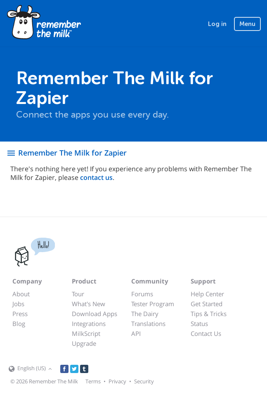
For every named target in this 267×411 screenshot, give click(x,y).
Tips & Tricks (209, 313)
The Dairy (144, 313)
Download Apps (94, 313)
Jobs (18, 304)
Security (144, 381)
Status (199, 323)
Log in (217, 24)
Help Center (207, 294)
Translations (148, 323)
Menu (247, 24)
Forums (142, 294)
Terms (93, 381)
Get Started (206, 304)
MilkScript (86, 333)
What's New (88, 304)
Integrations (89, 323)
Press (20, 313)
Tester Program (152, 304)
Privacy (117, 381)
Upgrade (84, 343)
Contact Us (206, 333)
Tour (78, 294)
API (136, 333)
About (21, 294)
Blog (18, 323)
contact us (96, 177)
